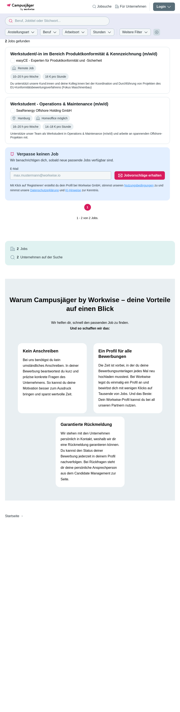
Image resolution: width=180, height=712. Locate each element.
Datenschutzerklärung (44, 190)
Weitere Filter (135, 32)
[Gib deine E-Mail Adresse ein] (60, 175)
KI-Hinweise (73, 190)
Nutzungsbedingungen (139, 185)
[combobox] (57, 21)
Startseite (12, 516)
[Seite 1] (87, 207)
